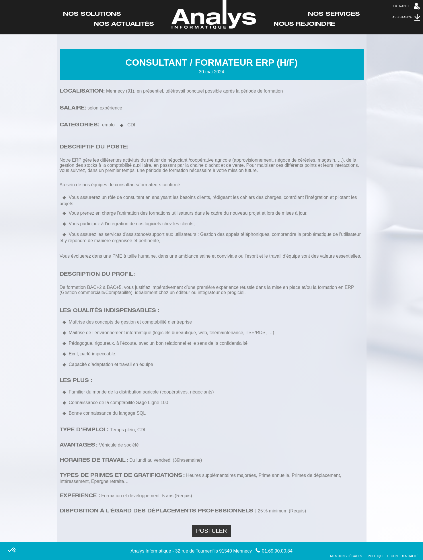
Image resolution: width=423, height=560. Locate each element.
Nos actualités (124, 25)
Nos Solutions (92, 14)
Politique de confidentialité (393, 556)
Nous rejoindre (304, 25)
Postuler (211, 531)
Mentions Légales (346, 556)
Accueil (213, 14)
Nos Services (334, 14)
